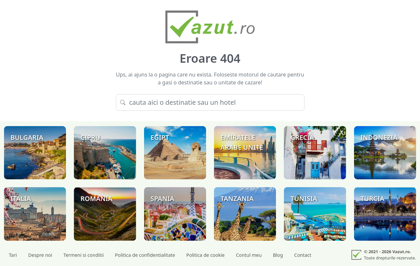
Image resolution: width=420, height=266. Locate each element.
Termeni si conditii (83, 255)
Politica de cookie (205, 255)
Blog (278, 255)
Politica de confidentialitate (145, 255)
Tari (13, 255)
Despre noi (40, 255)
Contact (302, 255)
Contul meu (249, 255)
